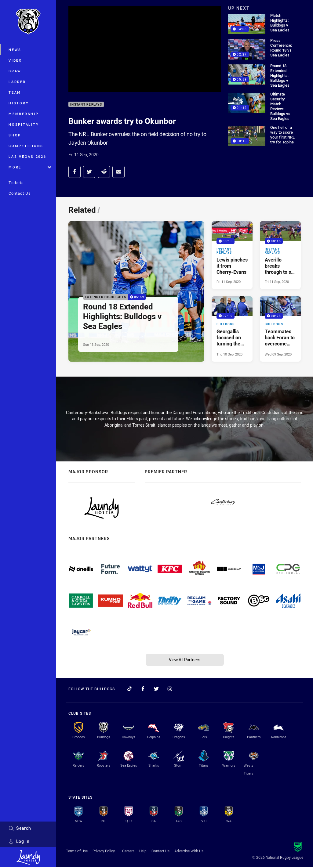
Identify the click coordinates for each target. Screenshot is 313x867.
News (15, 49)
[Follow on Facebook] (142, 688)
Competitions (26, 145)
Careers (128, 850)
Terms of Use (77, 850)
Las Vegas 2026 (27, 156)
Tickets (16, 182)
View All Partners (184, 660)
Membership (24, 113)
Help (143, 850)
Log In (19, 841)
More (30, 167)
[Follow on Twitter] (156, 688)
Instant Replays (86, 105)
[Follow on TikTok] (129, 688)
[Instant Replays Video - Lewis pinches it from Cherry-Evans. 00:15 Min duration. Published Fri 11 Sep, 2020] (232, 255)
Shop (15, 135)
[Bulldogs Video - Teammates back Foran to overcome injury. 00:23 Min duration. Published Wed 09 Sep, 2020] (280, 329)
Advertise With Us (188, 850)
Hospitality (24, 124)
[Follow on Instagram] (169, 688)
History (19, 103)
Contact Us (20, 193)
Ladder (17, 81)
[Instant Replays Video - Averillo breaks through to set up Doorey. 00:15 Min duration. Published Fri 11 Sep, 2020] (280, 255)
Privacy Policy (104, 850)
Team (15, 92)
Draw (15, 71)
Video (15, 60)
